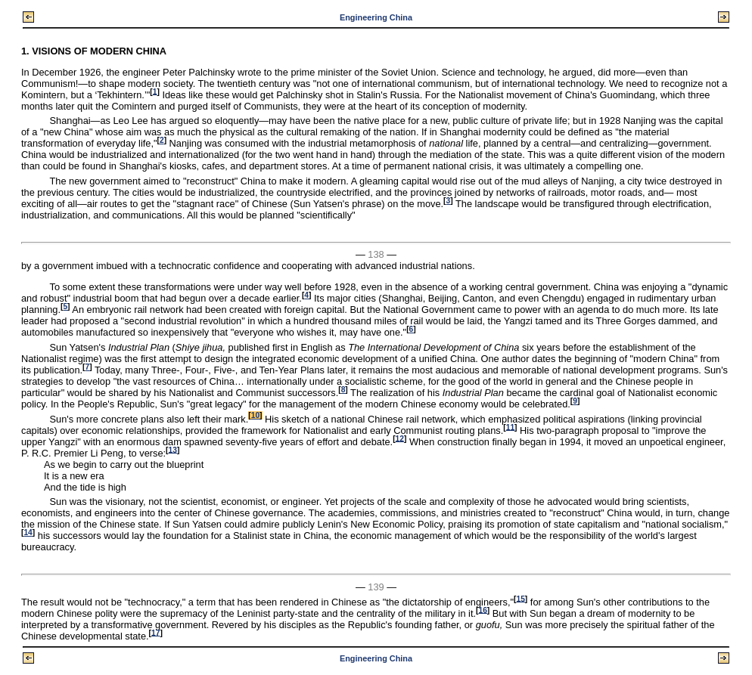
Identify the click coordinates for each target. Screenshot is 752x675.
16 (482, 609)
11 (510, 427)
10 (255, 415)
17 (155, 632)
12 (400, 438)
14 (27, 532)
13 (173, 449)
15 (520, 598)
